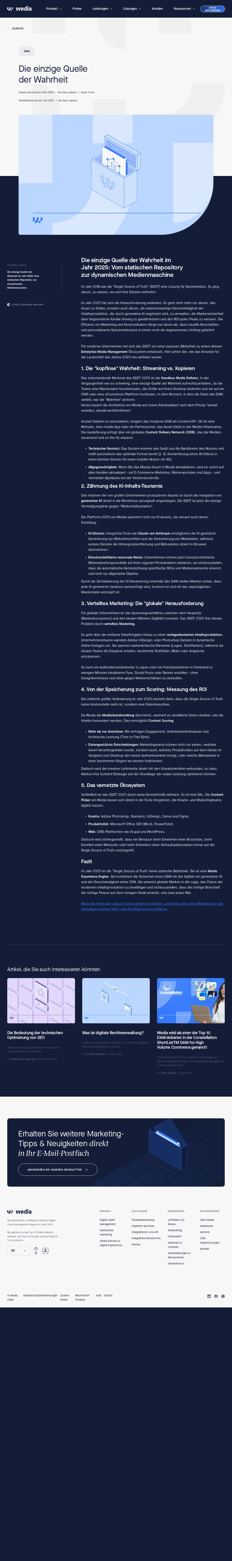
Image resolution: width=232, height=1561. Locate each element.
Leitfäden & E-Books (176, 1222)
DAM (27, 51)
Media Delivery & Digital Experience (111, 1243)
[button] (54, 8)
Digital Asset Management (108, 1222)
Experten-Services (143, 1226)
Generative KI (176, 1263)
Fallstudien (174, 1236)
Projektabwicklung (143, 1220)
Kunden (157, 9)
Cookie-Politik (65, 1298)
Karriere (205, 1232)
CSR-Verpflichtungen (210, 1240)
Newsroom (206, 1226)
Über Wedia (207, 1220)
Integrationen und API (145, 1232)
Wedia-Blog (175, 1230)
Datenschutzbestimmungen (40, 1295)
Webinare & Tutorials (175, 1245)
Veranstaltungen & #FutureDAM (179, 1255)
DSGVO (108, 1295)
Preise (77, 9)
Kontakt (204, 1249)
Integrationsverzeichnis (146, 1238)
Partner (136, 1244)
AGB (98, 1295)
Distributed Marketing (106, 1232)
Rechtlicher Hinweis (82, 1298)
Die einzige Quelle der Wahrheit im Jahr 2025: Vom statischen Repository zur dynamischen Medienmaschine (23, 280)
